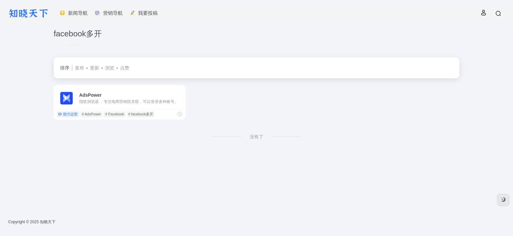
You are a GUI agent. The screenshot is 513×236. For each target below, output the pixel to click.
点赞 (124, 67)
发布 (79, 67)
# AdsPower (91, 114)
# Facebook (114, 114)
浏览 (109, 67)
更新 (94, 67)
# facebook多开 (140, 114)
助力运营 (68, 114)
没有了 (256, 136)
